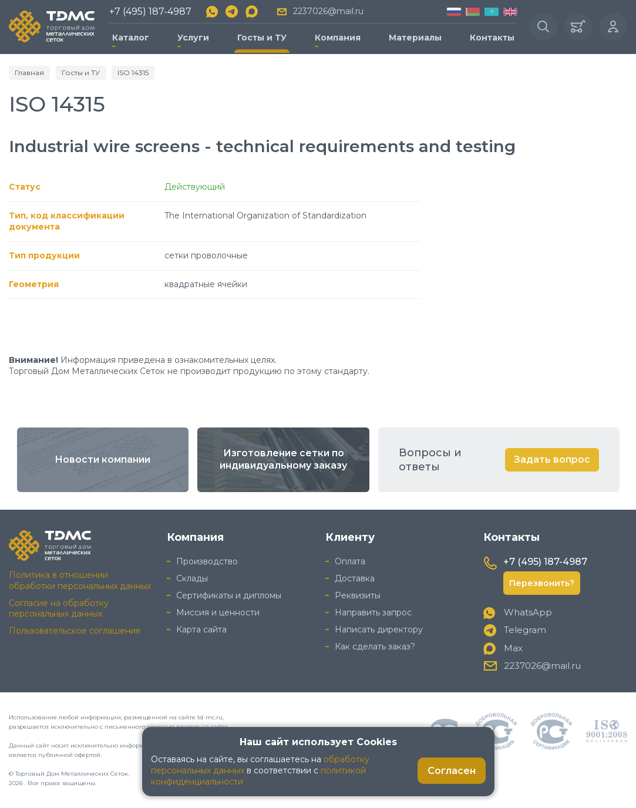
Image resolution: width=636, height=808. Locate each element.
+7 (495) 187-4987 (150, 11)
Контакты (491, 37)
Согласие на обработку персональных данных (59, 608)
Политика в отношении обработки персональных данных (80, 580)
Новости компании (103, 459)
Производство (207, 561)
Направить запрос (373, 612)
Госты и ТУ (262, 37)
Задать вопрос (552, 459)
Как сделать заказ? (375, 646)
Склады (192, 578)
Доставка (355, 578)
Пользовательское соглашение (75, 630)
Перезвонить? (541, 582)
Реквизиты (358, 595)
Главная (29, 72)
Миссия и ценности (218, 612)
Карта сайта (201, 629)
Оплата (350, 561)
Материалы (414, 37)
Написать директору (379, 629)
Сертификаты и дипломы (228, 595)
